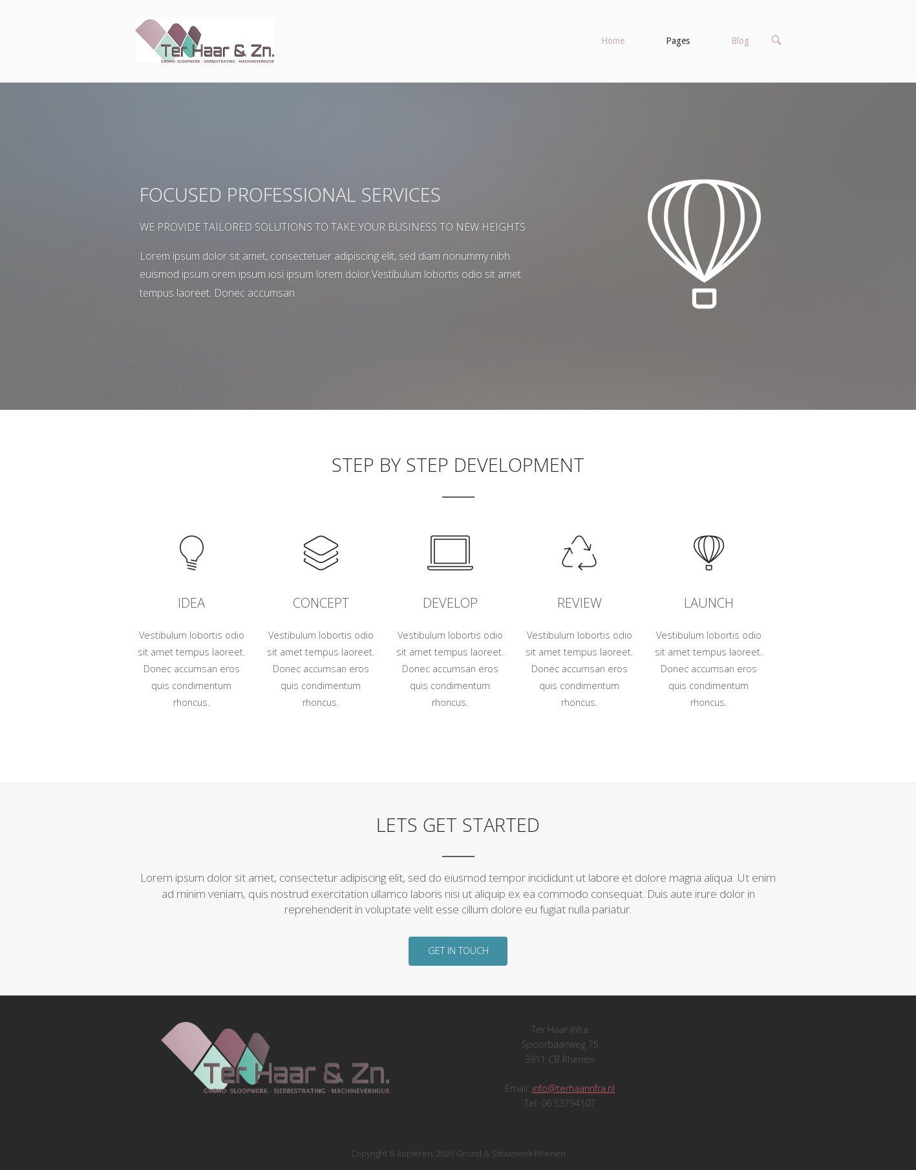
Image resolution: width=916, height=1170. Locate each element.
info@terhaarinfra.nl (573, 1088)
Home (612, 41)
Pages (678, 41)
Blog (740, 41)
